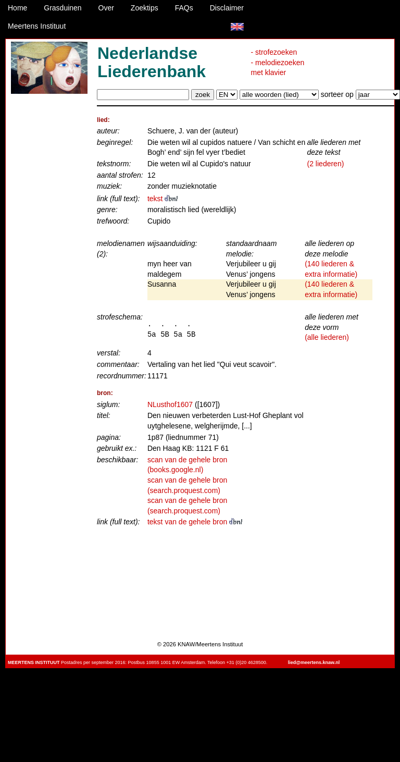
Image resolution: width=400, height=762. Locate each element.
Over (106, 8)
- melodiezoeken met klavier (278, 67)
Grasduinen (62, 8)
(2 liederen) (325, 163)
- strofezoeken (274, 52)
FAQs (184, 8)
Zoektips (144, 8)
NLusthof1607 (170, 404)
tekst (162, 198)
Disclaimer (227, 8)
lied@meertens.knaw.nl (314, 662)
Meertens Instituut (37, 26)
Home (17, 8)
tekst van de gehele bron (194, 522)
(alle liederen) (327, 337)
